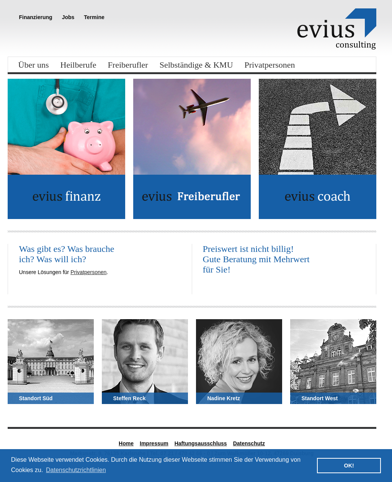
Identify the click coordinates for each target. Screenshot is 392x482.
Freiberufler (128, 65)
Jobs (68, 17)
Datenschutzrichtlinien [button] (76, 470)
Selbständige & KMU (196, 65)
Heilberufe (78, 65)
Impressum (154, 443)
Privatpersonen (270, 65)
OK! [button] (349, 466)
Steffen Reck (129, 398)
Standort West (320, 398)
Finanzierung (35, 17)
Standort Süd (36, 398)
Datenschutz (249, 443)
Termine (94, 17)
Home (126, 443)
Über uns (33, 65)
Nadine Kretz (223, 398)
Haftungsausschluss (201, 443)
